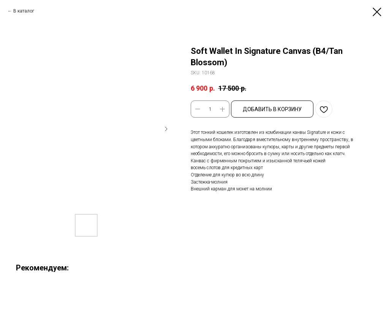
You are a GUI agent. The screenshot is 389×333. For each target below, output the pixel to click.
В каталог (23, 11)
